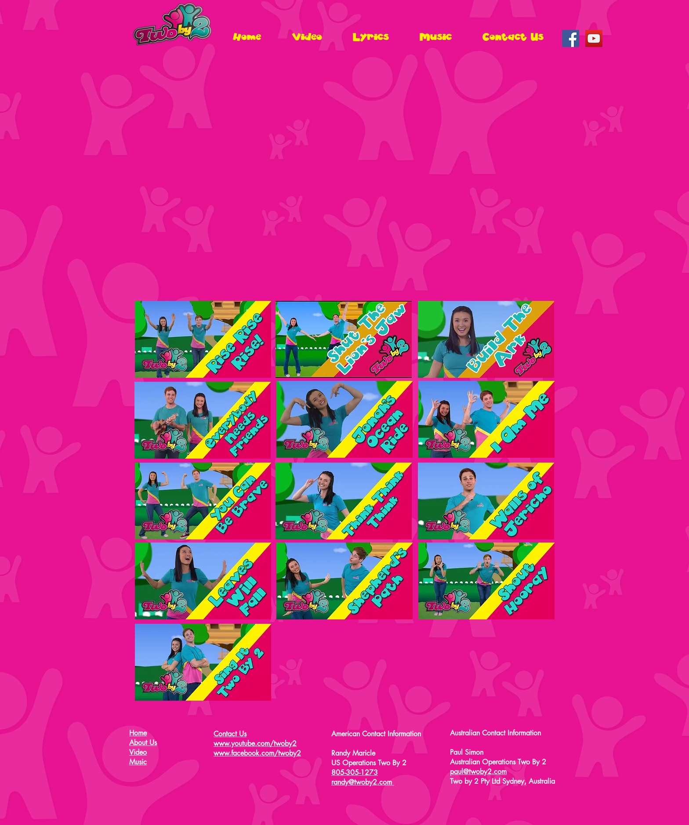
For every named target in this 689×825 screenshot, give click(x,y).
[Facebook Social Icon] (570, 38)
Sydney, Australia (528, 781)
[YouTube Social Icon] (593, 38)
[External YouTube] (345, 179)
